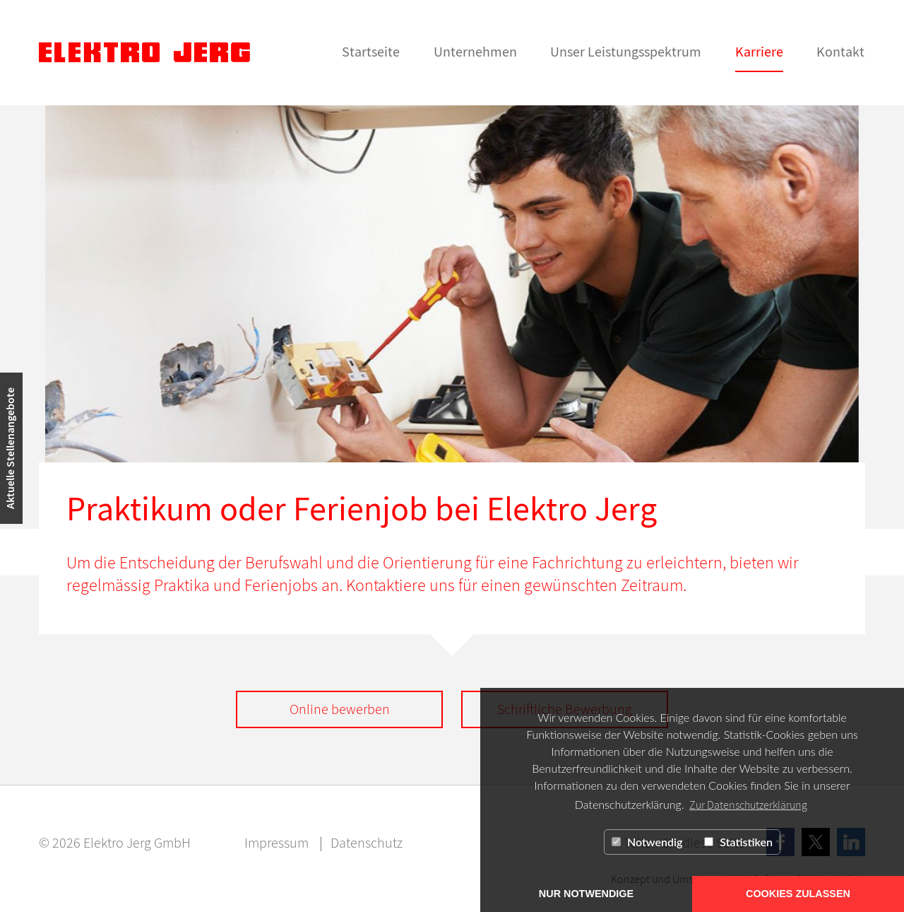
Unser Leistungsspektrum (625, 51)
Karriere (759, 51)
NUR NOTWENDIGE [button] (586, 893)
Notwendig (647, 841)
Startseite (371, 51)
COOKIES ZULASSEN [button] (798, 893)
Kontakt (840, 51)
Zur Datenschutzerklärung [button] (748, 804)
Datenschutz (367, 842)
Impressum (276, 842)
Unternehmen (475, 51)
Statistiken (738, 841)
